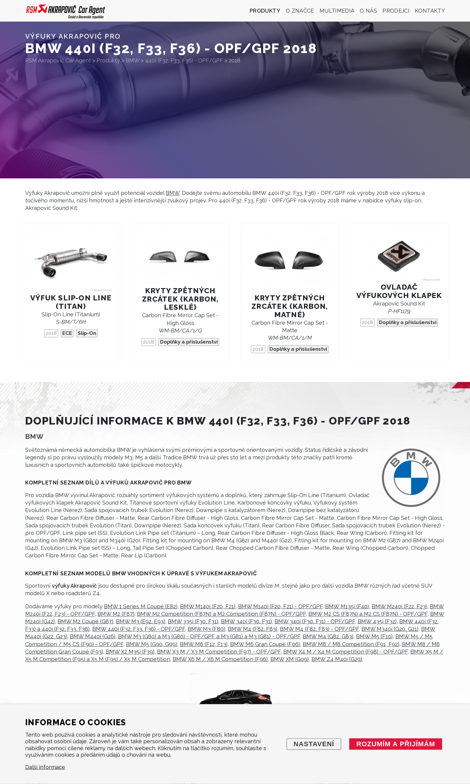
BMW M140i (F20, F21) (207, 606)
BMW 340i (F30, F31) (246, 621)
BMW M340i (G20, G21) (389, 629)
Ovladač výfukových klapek (399, 291)
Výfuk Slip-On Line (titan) (71, 302)
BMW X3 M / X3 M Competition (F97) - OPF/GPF (219, 651)
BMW (173, 193)
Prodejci (395, 10)
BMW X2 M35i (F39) (130, 651)
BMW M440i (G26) (92, 636)
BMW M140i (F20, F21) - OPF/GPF (280, 606)
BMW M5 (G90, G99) (151, 644)
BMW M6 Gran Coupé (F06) (265, 644)
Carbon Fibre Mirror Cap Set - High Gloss (180, 322)
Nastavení (313, 743)
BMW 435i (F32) (377, 621)
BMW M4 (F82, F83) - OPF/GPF (319, 629)
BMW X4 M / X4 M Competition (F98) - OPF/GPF (345, 651)
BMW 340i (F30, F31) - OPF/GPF (315, 621)
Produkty (265, 10)
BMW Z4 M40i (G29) (336, 659)
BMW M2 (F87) (115, 614)
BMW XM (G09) (289, 659)
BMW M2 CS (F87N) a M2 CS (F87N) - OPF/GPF (367, 614)
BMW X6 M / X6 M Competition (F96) (220, 659)
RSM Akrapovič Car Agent (58, 60)
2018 (51, 333)
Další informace (45, 767)
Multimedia (337, 10)
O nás (368, 10)
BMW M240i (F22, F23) (399, 606)
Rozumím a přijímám (395, 743)
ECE (67, 333)
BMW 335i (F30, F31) (193, 621)
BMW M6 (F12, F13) (204, 644)
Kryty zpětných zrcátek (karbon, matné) (289, 306)
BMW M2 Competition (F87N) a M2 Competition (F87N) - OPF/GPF (221, 614)
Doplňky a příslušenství (189, 342)
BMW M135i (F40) (347, 606)
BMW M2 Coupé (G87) (85, 621)
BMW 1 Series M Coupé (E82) (140, 606)
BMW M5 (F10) (374, 636)
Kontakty (430, 10)
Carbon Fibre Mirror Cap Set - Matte (289, 330)
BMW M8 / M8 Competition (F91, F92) (351, 644)
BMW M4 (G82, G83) (328, 636)
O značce (300, 10)
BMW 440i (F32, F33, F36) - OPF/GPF (138, 629)
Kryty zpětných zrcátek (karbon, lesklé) (180, 299)
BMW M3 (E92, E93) (140, 621)
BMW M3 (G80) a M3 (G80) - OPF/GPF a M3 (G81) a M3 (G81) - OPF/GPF (209, 636)
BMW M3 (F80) (206, 629)
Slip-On (87, 333)
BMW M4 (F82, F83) (252, 629)
